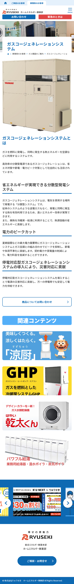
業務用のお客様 (36, 3)
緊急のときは (55, 17)
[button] (6, 503)
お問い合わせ (18, 17)
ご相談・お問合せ (37, 561)
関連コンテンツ (37, 320)
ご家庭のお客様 (18, 3)
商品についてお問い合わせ (37, 302)
